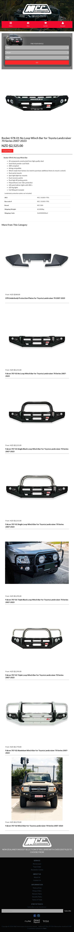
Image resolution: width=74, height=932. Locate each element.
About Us (37, 877)
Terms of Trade (37, 900)
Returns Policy (37, 894)
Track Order (37, 867)
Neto (44, 928)
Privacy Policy (37, 891)
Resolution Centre (37, 870)
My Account (37, 864)
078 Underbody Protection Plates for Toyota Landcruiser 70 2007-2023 (35, 298)
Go (37, 62)
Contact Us (37, 880)
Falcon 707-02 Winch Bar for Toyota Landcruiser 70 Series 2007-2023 (34, 826)
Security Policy (37, 897)
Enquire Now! (7, 151)
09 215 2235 (37, 16)
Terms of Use (37, 888)
